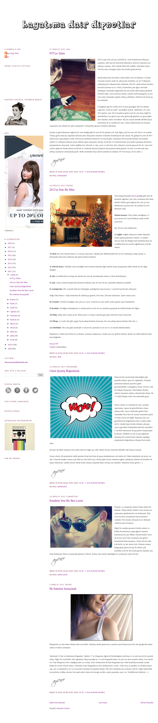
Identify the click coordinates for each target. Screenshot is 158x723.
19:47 (81, 172)
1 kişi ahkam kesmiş (95, 483)
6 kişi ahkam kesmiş (95, 172)
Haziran (13, 319)
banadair (62, 176)
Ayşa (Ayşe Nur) (12, 53)
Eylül (12, 307)
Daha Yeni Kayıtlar (57, 702)
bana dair (62, 575)
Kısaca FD (54, 343)
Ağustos (13, 311)
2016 (10, 251)
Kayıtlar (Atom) (62, 708)
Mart (12, 331)
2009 (10, 348)
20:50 (81, 571)
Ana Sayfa (103, 702)
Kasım (13, 299)
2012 (10, 267)
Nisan (12, 327)
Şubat (12, 335)
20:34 (81, 353)
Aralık (13, 275)
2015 (10, 255)
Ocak (12, 339)
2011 (10, 271)
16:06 (81, 483)
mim (59, 357)
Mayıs (13, 323)
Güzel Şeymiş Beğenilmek (64, 370)
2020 (10, 243)
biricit (134, 196)
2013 (10, 263)
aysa (7, 57)
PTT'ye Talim (57, 53)
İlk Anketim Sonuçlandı (63, 588)
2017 (10, 247)
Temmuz (14, 315)
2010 (10, 344)
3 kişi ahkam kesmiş (95, 692)
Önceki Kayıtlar (147, 702)
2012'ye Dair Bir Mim (62, 189)
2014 (10, 259)
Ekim (12, 303)
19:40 (81, 692)
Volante (53, 347)
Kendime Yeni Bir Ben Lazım (66, 500)
